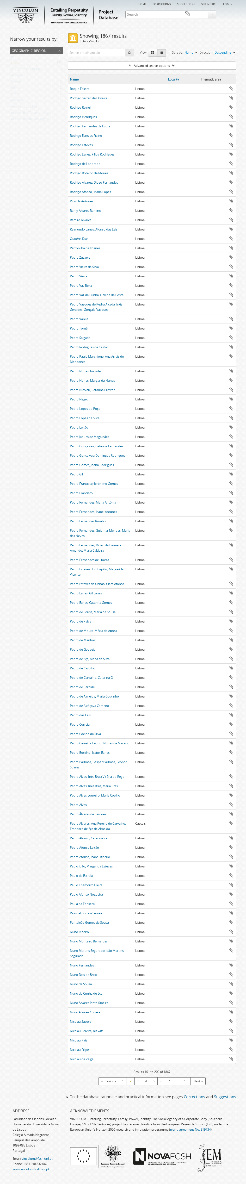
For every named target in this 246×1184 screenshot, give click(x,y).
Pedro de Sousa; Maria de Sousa (93, 612)
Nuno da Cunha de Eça (86, 993)
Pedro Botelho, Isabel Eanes (90, 752)
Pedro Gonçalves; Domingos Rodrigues (97, 455)
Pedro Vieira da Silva (84, 267)
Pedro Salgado (80, 338)
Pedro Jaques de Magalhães (89, 437)
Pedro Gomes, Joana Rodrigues (92, 465)
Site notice (209, 3)
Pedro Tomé (78, 328)
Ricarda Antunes (81, 201)
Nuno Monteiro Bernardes (89, 941)
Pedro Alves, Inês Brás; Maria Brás (94, 786)
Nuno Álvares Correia (85, 1012)
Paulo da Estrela (81, 875)
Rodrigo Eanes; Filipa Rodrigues (92, 154)
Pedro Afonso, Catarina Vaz (89, 838)
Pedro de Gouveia (82, 649)
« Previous (108, 1081)
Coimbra (17, 89)
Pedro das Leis (80, 715)
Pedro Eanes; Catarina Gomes (91, 602)
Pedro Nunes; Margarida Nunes (92, 380)
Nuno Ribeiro (79, 932)
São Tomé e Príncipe (25, 70)
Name (74, 79)
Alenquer (17, 101)
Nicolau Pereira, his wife (87, 1031)
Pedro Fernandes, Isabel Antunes (93, 512)
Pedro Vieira (78, 276)
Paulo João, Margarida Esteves (91, 866)
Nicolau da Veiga (81, 1059)
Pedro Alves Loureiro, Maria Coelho (95, 795)
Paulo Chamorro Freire (86, 885)
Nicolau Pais (78, 1040)
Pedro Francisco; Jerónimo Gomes (94, 483)
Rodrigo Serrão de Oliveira (88, 98)
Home (142, 3)
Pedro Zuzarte (80, 257)
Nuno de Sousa (81, 984)
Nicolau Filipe (79, 1049)
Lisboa (15, 64)
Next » (198, 1081)
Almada (16, 76)
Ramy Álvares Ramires (85, 210)
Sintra (15, 95)
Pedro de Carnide (82, 687)
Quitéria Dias (79, 239)
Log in (228, 3)
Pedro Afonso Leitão (84, 847)
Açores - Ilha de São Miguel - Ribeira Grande (42, 120)
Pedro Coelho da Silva (85, 734)
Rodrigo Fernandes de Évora (90, 126)
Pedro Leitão (79, 427)
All (12, 57)
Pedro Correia (80, 724)
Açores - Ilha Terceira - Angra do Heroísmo (41, 114)
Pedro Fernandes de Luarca (89, 560)
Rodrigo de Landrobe (85, 164)
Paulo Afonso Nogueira (86, 894)
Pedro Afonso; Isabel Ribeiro (90, 857)
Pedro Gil (76, 474)
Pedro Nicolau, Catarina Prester (92, 390)
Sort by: (177, 52)
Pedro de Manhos (82, 640)
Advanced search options (152, 65)
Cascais (16, 82)
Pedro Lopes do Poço (85, 408)
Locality (173, 79)
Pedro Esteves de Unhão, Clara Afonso (97, 584)
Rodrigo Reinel (80, 107)
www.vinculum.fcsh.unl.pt (30, 1169)
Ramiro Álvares (80, 220)
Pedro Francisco (81, 493)
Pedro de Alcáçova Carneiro (89, 706)
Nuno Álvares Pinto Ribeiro (89, 1003)
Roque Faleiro (80, 89)
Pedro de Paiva (80, 621)
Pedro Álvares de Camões (88, 814)
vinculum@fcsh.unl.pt (37, 1158)
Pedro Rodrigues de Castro (89, 347)
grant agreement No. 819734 (190, 1129)
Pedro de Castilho (82, 668)
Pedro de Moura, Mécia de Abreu (93, 631)
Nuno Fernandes (82, 965)
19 (185, 1081)
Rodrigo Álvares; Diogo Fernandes (94, 182)
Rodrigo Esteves (81, 145)
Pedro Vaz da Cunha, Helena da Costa (96, 295)
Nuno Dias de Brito (83, 974)
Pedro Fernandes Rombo (88, 521)
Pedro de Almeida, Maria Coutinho (94, 696)
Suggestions (186, 3)
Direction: (206, 52)
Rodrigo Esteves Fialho (86, 135)
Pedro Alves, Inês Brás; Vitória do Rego (97, 776)
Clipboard (229, 14)
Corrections (162, 3)
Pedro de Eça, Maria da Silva (90, 659)
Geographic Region (29, 50)
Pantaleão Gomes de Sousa (89, 922)
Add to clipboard (231, 88)
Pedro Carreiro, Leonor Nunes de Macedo (99, 743)
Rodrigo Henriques (83, 117)
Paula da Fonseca (82, 904)
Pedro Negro (79, 399)
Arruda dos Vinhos (24, 107)
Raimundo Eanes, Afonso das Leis (93, 229)
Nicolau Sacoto (80, 1021)
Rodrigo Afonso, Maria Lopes (90, 192)
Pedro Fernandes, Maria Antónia (93, 502)
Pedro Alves (78, 805)
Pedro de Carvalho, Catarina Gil (92, 677)
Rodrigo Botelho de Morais (89, 173)
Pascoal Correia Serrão (86, 913)
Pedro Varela (79, 319)
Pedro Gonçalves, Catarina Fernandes (96, 446)
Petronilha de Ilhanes (85, 248)
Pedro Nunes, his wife (85, 371)
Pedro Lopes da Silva (84, 418)
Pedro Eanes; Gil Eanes (86, 593)
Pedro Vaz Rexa (81, 285)
